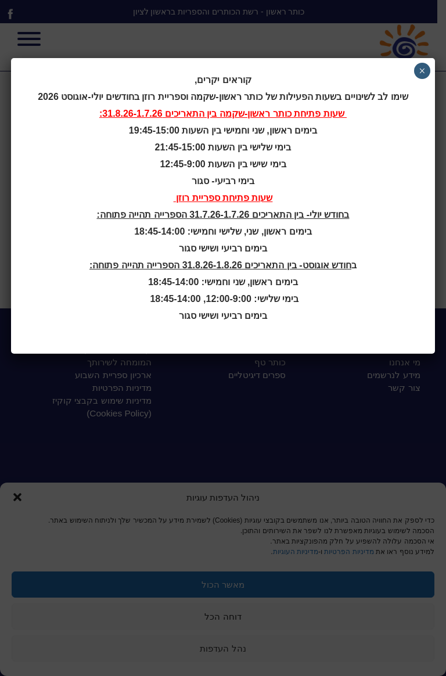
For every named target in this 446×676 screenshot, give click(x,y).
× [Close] (422, 70)
